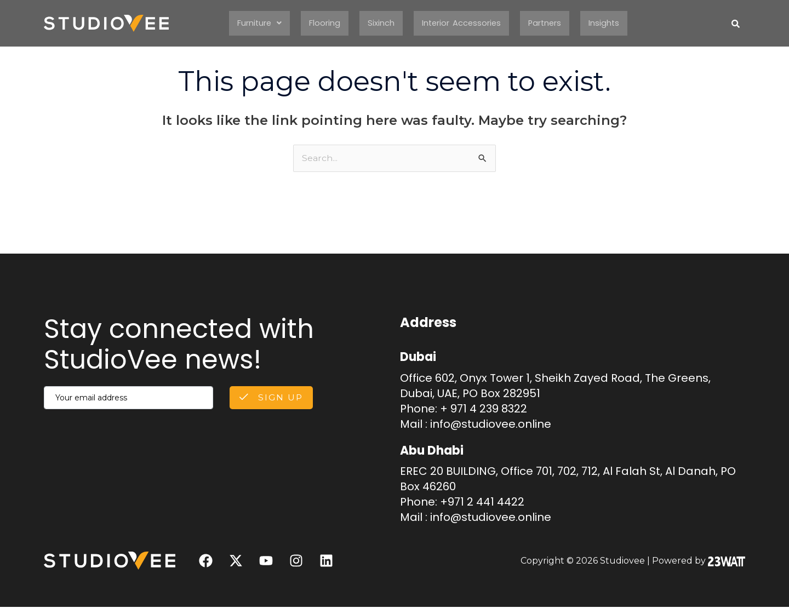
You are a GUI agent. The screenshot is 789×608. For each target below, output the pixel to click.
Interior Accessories (463, 23)
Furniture (249, 23)
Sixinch (377, 23)
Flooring (318, 23)
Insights (615, 23)
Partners (553, 23)
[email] (127, 398)
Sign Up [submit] (269, 398)
